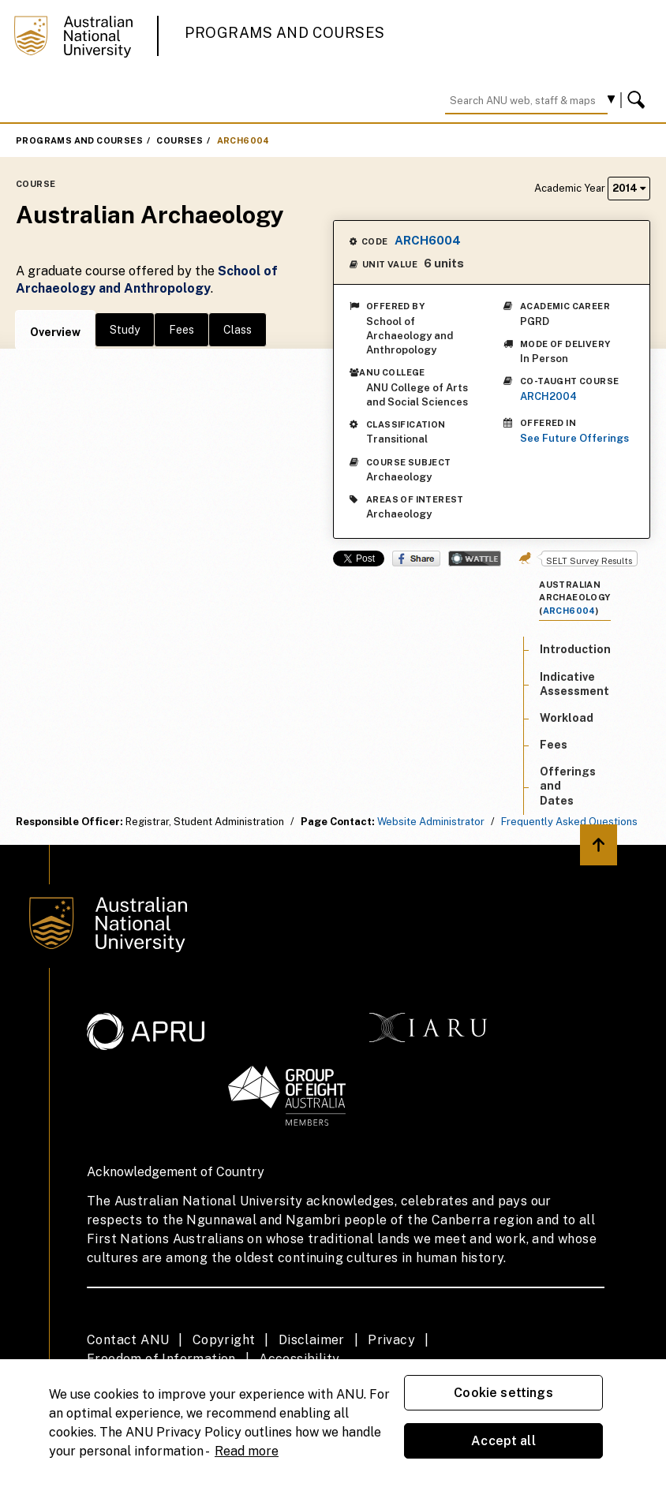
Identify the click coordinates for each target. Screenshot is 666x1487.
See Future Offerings (574, 438)
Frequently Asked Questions (569, 822)
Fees (181, 329)
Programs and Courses (285, 32)
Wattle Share (474, 558)
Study (125, 329)
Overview (55, 332)
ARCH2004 (548, 396)
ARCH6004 (243, 140)
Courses (179, 140)
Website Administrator (431, 822)
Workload (566, 718)
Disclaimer (312, 1339)
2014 (628, 188)
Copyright (224, 1339)
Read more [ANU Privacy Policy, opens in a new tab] (247, 1451)
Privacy (391, 1339)
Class (237, 329)
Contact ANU (128, 1339)
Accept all (503, 1440)
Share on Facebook (416, 558)
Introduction (575, 649)
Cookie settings (503, 1392)
